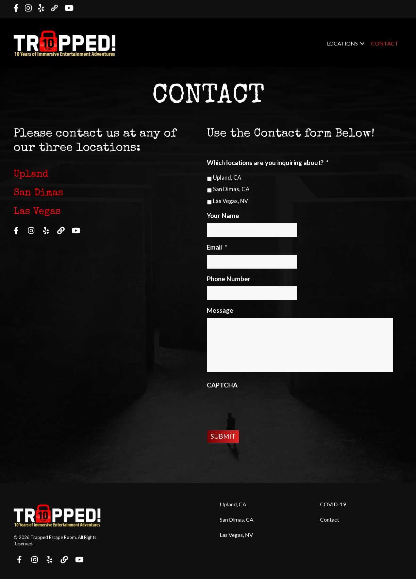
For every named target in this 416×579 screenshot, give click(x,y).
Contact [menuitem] (384, 43)
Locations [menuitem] (342, 43)
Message (220, 310)
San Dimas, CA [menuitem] (236, 519)
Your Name (223, 215)
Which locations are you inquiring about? (268, 162)
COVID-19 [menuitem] (333, 504)
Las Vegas (37, 212)
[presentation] (258, 406)
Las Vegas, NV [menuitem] (236, 534)
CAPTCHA (222, 385)
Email (217, 247)
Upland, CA (227, 177)
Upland (31, 175)
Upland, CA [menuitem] (233, 504)
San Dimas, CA (231, 189)
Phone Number (229, 279)
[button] (362, 43)
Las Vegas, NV (230, 201)
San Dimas (38, 193)
